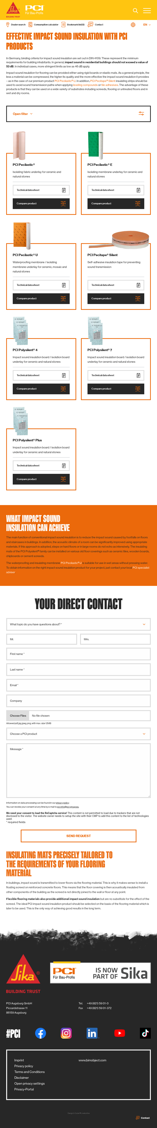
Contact (143, 1118)
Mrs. (86, 639)
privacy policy (62, 802)
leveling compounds (85, 85)
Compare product (41, 203)
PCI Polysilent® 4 (25, 350)
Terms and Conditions (29, 1072)
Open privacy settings (29, 1083)
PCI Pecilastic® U (65, 81)
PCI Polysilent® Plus (27, 440)
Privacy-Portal (24, 1089)
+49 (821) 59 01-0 (98, 1003)
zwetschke (85, 1113)
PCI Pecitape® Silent (102, 81)
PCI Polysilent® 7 (100, 350)
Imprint (19, 1060)
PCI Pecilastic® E (100, 165)
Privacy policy (23, 1066)
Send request (78, 836)
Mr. (12, 639)
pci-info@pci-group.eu (68, 806)
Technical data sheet (41, 190)
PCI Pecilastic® (24, 165)
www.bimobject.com (92, 1060)
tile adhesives (109, 85)
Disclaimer (21, 1078)
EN (147, 24)
